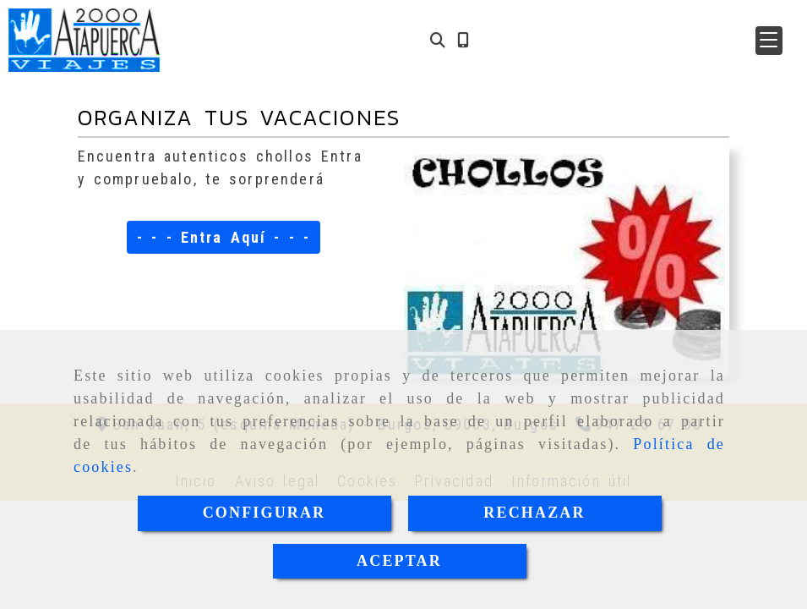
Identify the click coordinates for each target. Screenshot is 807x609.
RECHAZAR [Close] (534, 512)
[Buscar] (437, 40)
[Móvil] (463, 40)
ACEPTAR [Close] (399, 560)
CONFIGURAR (264, 512)
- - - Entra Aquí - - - (223, 237)
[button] (768, 40)
